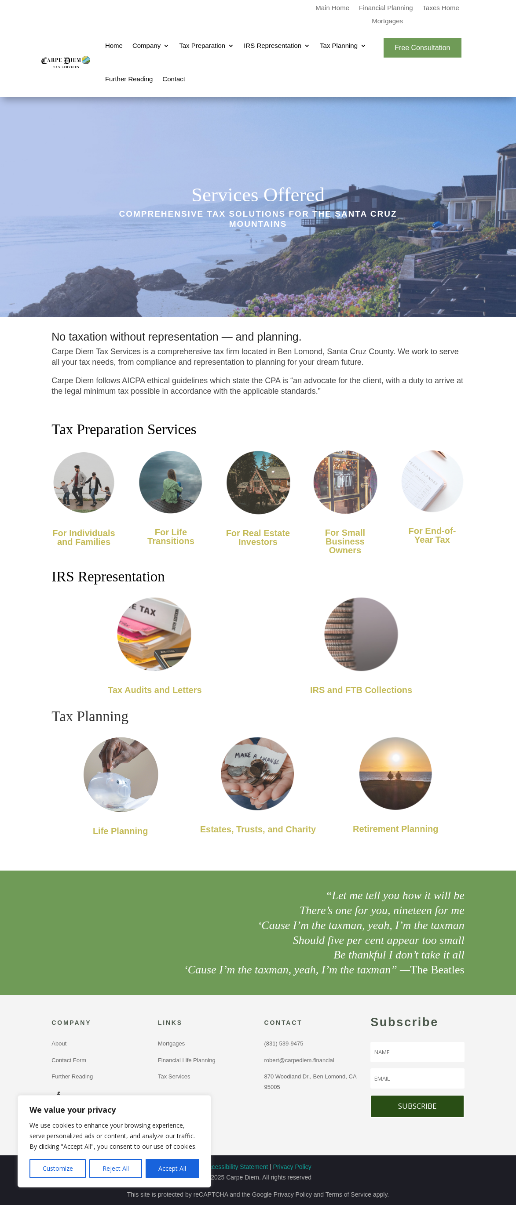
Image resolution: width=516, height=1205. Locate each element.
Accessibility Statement (236, 1166)
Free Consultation (422, 47)
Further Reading (129, 79)
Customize (58, 1168)
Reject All (115, 1168)
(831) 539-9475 (285, 1043)
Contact (173, 79)
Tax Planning (339, 45)
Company (146, 45)
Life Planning (120, 831)
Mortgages (387, 21)
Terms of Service (348, 1194)
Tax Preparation (202, 45)
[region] (114, 1141)
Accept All (172, 1168)
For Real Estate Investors (258, 537)
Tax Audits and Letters (154, 690)
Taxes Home (441, 8)
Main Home (332, 8)
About (58, 1043)
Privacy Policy (292, 1166)
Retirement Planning (395, 829)
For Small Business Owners (345, 541)
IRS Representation (272, 45)
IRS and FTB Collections (361, 690)
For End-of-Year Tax (432, 535)
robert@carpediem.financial (299, 1060)
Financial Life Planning (187, 1060)
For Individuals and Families (83, 537)
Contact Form (68, 1060)
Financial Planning (386, 8)
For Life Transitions (170, 536)
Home (114, 45)
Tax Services (174, 1076)
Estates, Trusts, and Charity (258, 829)
